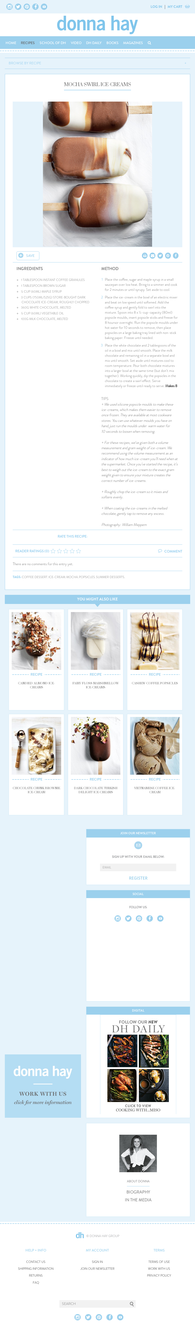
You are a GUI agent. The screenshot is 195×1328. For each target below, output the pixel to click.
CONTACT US (35, 1262)
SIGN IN (97, 1262)
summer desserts (110, 577)
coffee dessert (34, 577)
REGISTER (138, 878)
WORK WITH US (159, 1269)
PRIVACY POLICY (159, 1276)
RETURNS (36, 1276)
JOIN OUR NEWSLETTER (97, 1269)
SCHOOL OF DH (53, 42)
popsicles (87, 577)
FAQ (36, 1283)
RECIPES (28, 42)
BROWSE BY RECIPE (25, 63)
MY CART (175, 6)
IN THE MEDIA (138, 1200)
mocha (72, 577)
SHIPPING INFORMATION (36, 1269)
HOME (11, 42)
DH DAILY (94, 42)
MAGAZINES (133, 42)
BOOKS (112, 42)
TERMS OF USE (159, 1262)
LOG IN (156, 6)
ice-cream (56, 577)
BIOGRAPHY (138, 1192)
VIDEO (76, 42)
